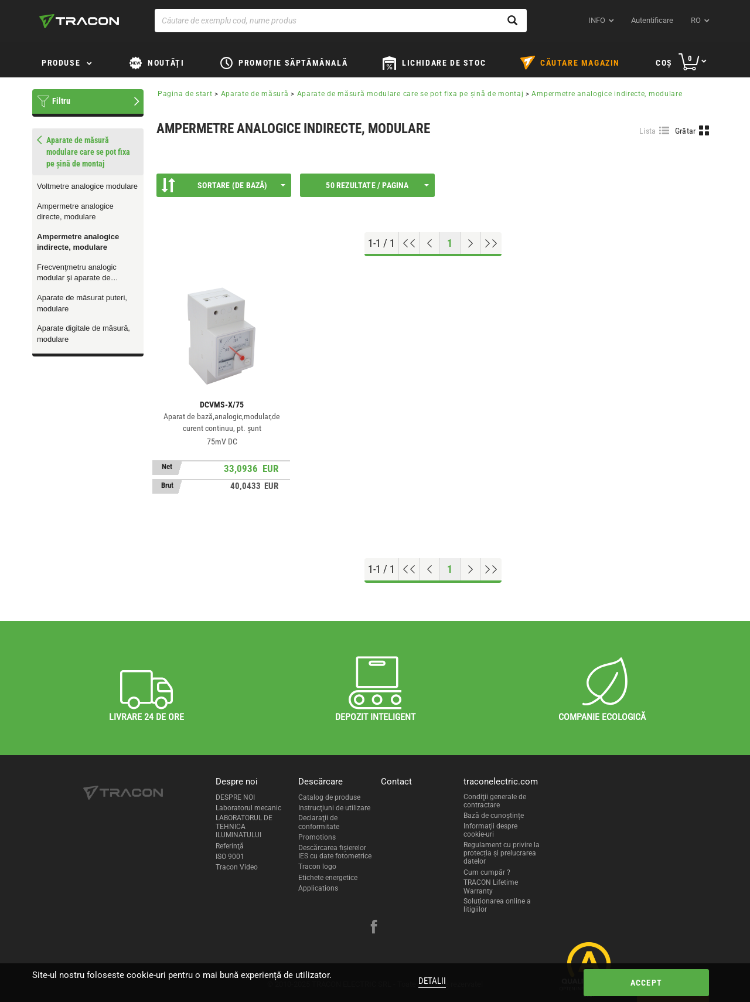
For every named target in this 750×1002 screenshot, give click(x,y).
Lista (647, 130)
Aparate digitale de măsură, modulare (83, 334)
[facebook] (374, 928)
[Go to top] (409, 243)
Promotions (317, 837)
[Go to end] (491, 243)
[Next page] (471, 243)
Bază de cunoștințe (493, 815)
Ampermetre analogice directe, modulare (75, 212)
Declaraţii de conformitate (318, 822)
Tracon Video (237, 867)
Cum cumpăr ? (486, 872)
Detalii (432, 981)
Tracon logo (317, 866)
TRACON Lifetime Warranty (490, 886)
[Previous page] (430, 243)
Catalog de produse (329, 797)
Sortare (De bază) (223, 185)
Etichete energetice (327, 878)
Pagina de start (185, 94)
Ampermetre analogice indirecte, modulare (78, 242)
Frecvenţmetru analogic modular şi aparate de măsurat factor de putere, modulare (79, 273)
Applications (318, 888)
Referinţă (230, 846)
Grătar (685, 130)
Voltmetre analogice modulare (87, 186)
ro (696, 20)
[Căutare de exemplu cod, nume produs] (341, 20)
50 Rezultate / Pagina (377, 185)
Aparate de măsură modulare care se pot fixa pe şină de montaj (410, 94)
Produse (61, 62)
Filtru (61, 101)
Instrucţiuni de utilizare (334, 808)
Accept (646, 982)
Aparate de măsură (255, 94)
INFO (596, 20)
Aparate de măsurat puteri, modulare (82, 303)
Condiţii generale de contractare (494, 801)
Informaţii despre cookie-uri (490, 830)
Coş (664, 62)
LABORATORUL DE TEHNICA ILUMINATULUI (244, 826)
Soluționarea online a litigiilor (497, 905)
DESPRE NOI (235, 797)
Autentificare (652, 20)
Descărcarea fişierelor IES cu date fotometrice (334, 852)
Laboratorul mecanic (248, 808)
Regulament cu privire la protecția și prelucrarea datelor (501, 853)
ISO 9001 (230, 856)
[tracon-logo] (79, 21)
